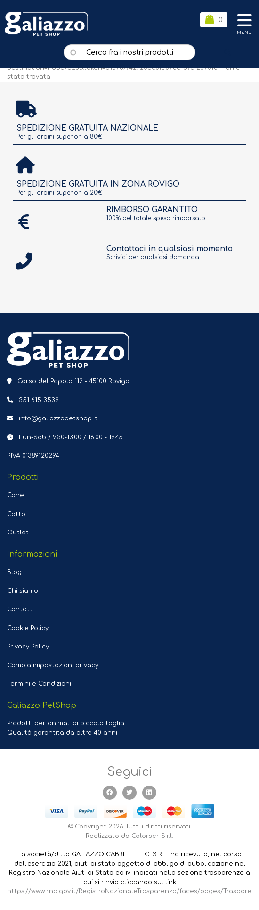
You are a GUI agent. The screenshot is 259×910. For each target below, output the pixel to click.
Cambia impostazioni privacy (52, 665)
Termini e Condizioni (39, 683)
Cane (15, 495)
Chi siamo (22, 591)
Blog (14, 572)
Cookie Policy (28, 628)
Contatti (20, 609)
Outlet (18, 532)
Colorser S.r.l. (152, 836)
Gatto (16, 514)
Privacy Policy (28, 646)
